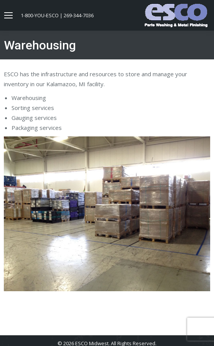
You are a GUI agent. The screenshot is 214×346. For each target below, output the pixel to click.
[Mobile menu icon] (8, 15)
